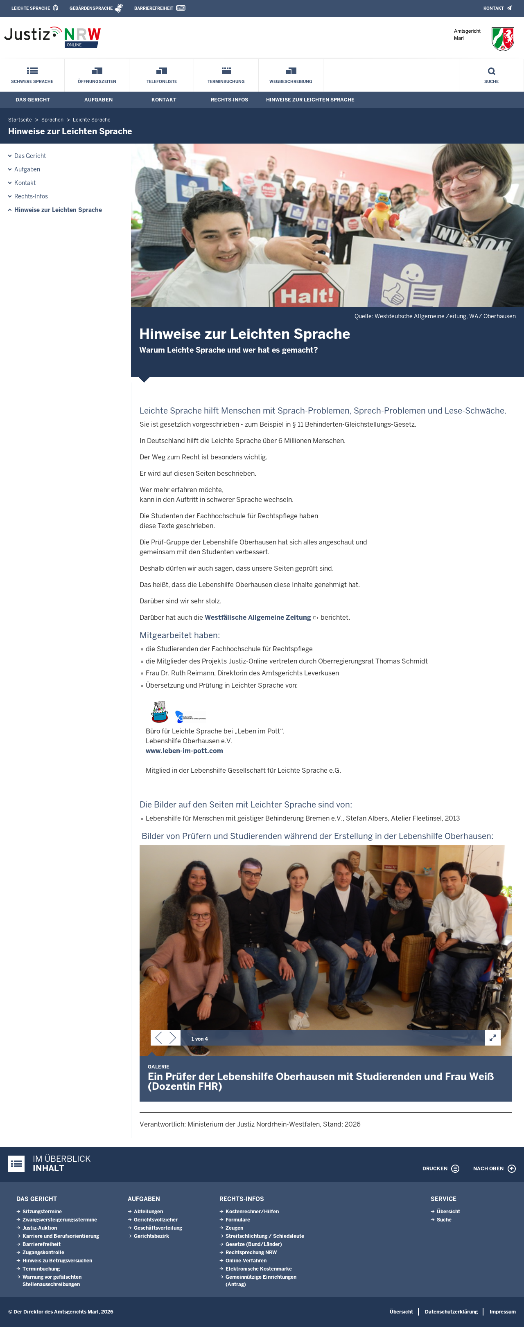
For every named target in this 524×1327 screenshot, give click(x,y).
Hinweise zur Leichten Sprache (310, 100)
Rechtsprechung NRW (251, 1252)
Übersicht (448, 1211)
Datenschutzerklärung (451, 1312)
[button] (158, 1039)
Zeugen (234, 1228)
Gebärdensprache (91, 8)
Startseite (20, 120)
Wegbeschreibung (290, 81)
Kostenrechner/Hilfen (252, 1211)
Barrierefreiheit (153, 8)
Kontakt (493, 8)
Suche (491, 81)
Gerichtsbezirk (151, 1236)
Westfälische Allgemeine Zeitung (258, 617)
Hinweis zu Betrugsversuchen (57, 1260)
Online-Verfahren (246, 1260)
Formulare (238, 1220)
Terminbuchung (226, 81)
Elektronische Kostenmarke (259, 1269)
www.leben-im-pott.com (184, 751)
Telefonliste (162, 81)
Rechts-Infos (229, 100)
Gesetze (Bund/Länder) (254, 1244)
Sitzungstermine (42, 1211)
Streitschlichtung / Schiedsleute (265, 1236)
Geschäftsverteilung (158, 1228)
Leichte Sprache (30, 8)
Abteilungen (148, 1211)
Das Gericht (33, 100)
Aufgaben (98, 100)
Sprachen (52, 120)
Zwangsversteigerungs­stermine (60, 1220)
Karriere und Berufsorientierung (61, 1236)
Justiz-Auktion (40, 1228)
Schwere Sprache (32, 81)
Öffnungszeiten (97, 81)
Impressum (503, 1312)
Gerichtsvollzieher (156, 1220)
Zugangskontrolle (43, 1252)
